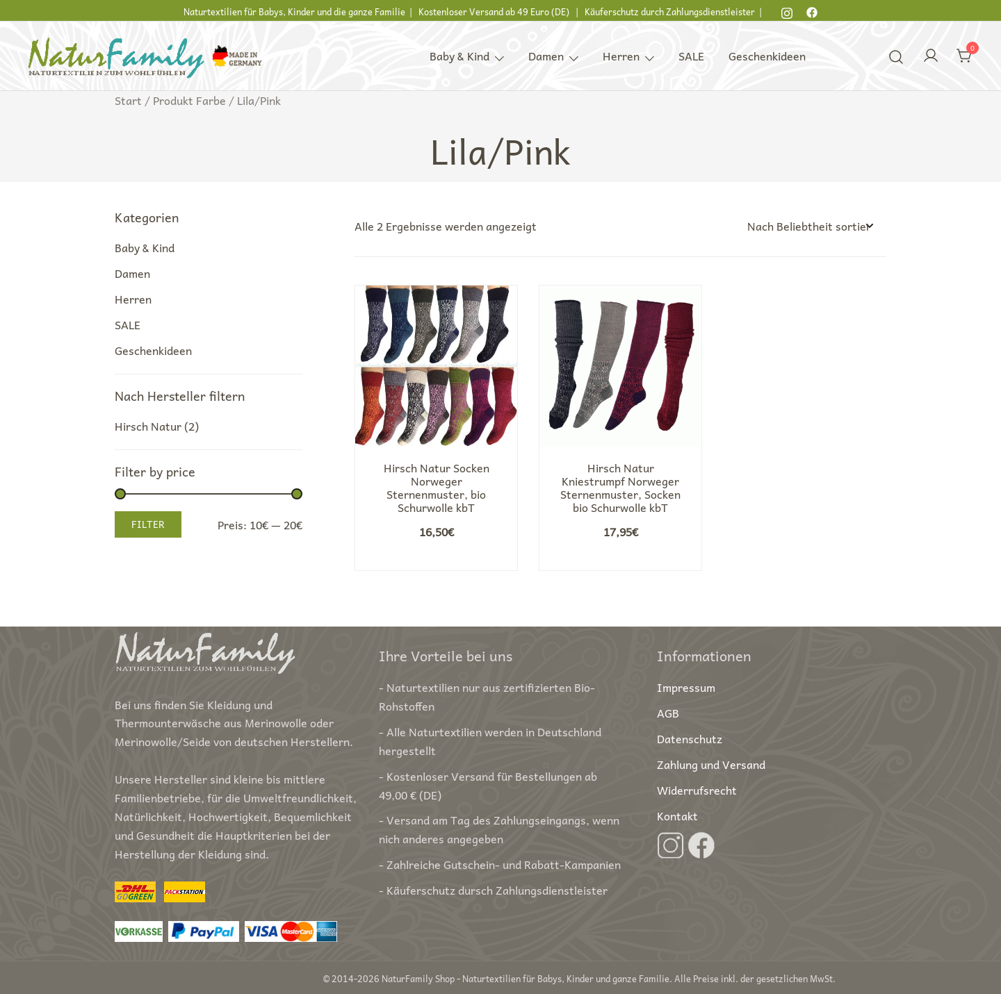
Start (128, 100)
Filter (148, 523)
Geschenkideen (767, 56)
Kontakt (677, 815)
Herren (621, 56)
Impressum (686, 687)
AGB (668, 713)
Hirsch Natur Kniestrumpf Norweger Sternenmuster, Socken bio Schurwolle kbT (620, 487)
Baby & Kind (459, 56)
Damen (546, 56)
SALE (691, 56)
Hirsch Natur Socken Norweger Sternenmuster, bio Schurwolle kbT (436, 487)
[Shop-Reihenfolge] (809, 226)
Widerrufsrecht (697, 790)
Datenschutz (689, 738)
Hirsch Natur (148, 426)
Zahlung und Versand (711, 764)
